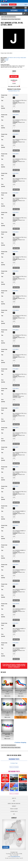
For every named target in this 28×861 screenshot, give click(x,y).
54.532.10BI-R (15, 408)
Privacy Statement (14, 808)
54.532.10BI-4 (15, 564)
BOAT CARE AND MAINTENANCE (8, 16)
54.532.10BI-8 (15, 642)
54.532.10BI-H (15, 232)
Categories (14, 10)
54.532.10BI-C (15, 134)
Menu (14, 8)
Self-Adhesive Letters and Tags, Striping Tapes (10, 19)
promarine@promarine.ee (15, 856)
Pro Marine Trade (14, 763)
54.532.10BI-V (15, 486)
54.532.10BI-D (15, 153)
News (14, 800)
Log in (26, 4)
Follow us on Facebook (14, 767)
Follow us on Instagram (14, 793)
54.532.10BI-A (15, 95)
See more (5, 847)
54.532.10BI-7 (15, 623)
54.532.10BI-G (16, 212)
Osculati (6, 58)
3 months (14, 83)
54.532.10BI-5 (15, 584)
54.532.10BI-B (15, 114)
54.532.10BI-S (15, 427)
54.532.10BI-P (15, 368)
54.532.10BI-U (15, 466)
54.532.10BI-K (15, 271)
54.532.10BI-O (16, 349)
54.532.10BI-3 (15, 544)
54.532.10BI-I (15, 251)
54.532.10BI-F (15, 192)
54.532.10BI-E (15, 173)
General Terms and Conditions (14, 803)
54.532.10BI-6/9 (16, 603)
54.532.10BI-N (15, 329)
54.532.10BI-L (15, 290)
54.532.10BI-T (15, 447)
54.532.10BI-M (16, 310)
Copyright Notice (14, 811)
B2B (14, 814)
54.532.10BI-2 (15, 525)
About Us (14, 798)
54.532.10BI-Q (16, 388)
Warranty (14, 806)
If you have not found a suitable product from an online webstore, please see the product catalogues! (14, 666)
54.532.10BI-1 (15, 505)
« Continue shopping (20, 742)
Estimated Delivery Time (14, 90)
